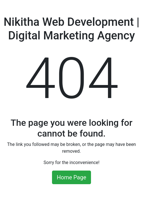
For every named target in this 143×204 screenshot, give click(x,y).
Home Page (71, 177)
